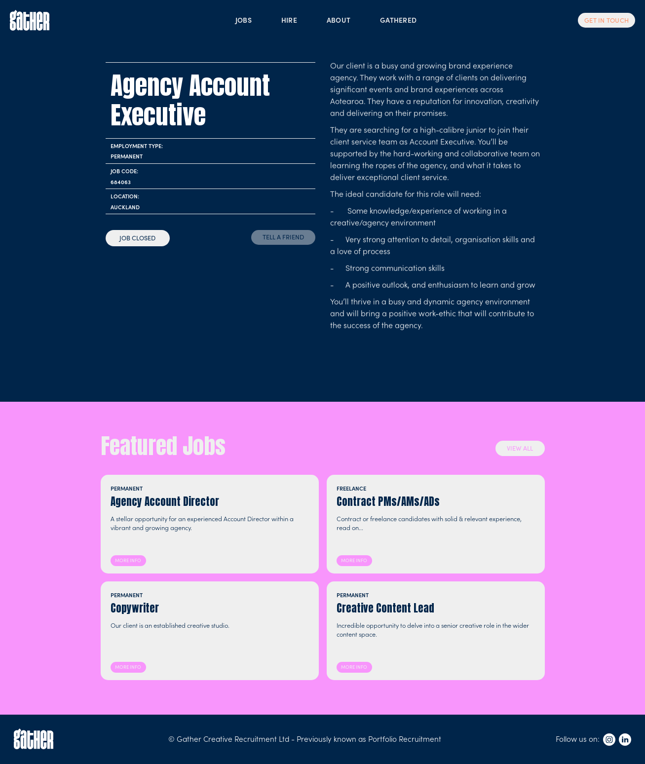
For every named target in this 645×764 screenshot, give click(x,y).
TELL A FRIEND (283, 236)
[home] (29, 20)
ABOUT (338, 20)
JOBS (243, 20)
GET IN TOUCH (606, 20)
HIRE (289, 20)
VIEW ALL (520, 448)
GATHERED (398, 20)
